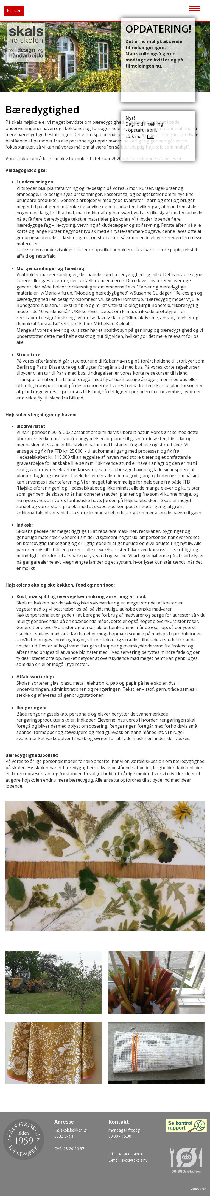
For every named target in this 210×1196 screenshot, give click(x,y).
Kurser (14, 11)
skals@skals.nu (134, 1160)
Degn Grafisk (198, 1188)
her (150, 136)
